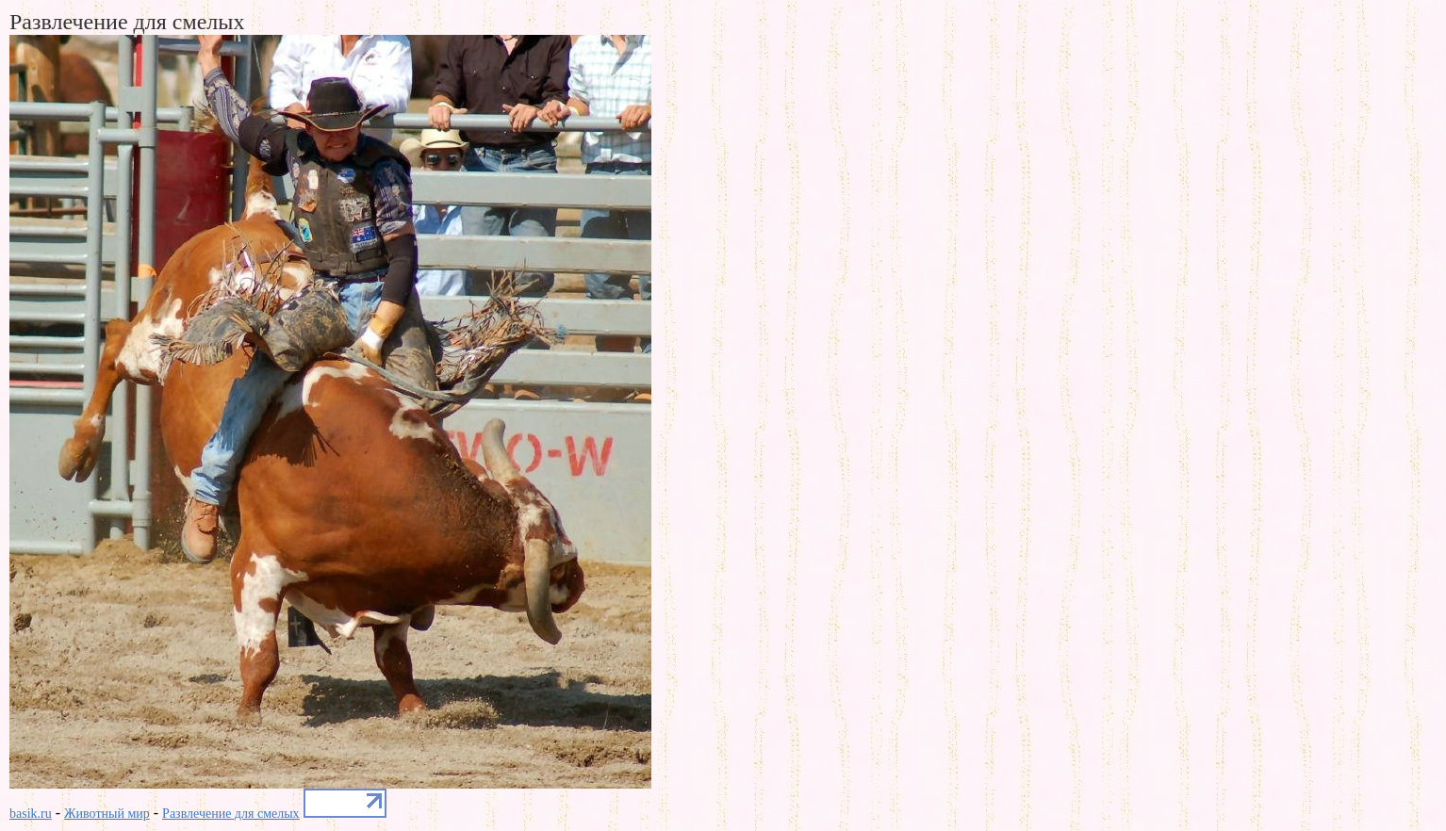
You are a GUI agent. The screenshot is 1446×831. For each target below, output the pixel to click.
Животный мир (107, 814)
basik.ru (30, 814)
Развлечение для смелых (231, 814)
